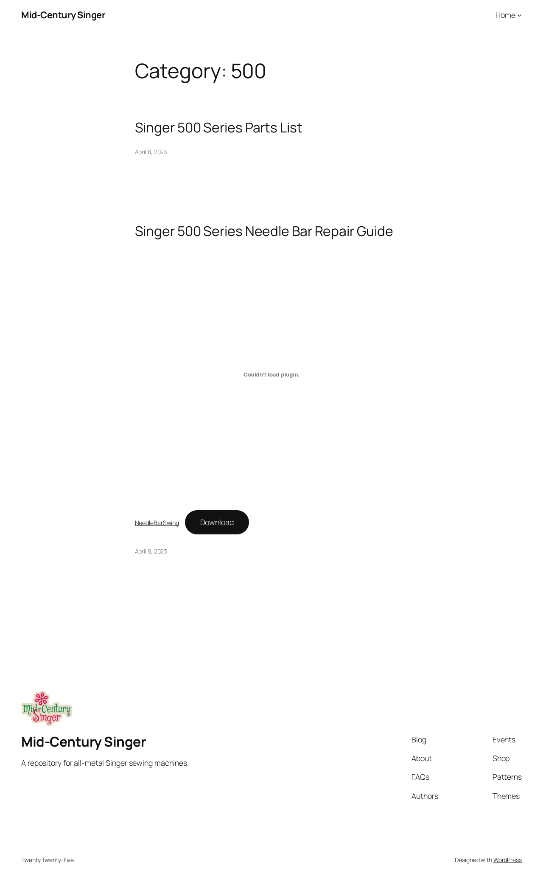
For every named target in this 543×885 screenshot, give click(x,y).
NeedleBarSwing (157, 523)
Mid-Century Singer (63, 14)
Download (217, 522)
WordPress (507, 860)
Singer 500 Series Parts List (218, 127)
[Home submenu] (519, 15)
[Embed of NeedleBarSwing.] (272, 374)
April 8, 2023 (151, 152)
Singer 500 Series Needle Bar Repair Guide (264, 231)
